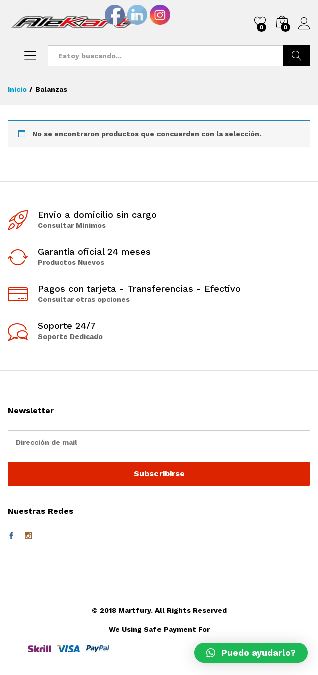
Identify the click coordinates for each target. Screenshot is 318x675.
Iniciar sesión (304, 23)
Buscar (296, 55)
